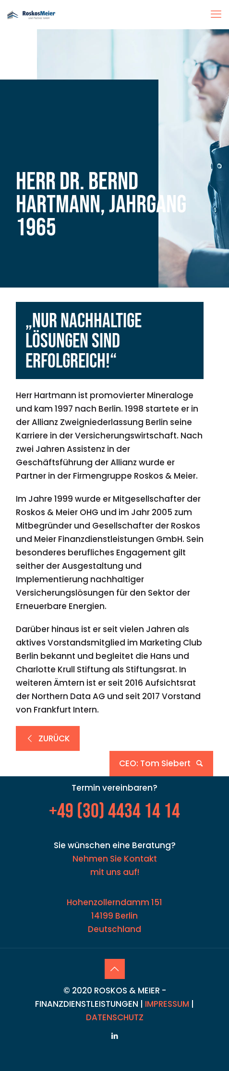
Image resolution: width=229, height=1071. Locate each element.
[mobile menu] (216, 14)
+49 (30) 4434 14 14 (114, 811)
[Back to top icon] (115, 969)
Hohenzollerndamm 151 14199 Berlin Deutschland (114, 916)
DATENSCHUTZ (115, 1017)
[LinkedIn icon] (114, 1036)
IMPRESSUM (167, 1004)
